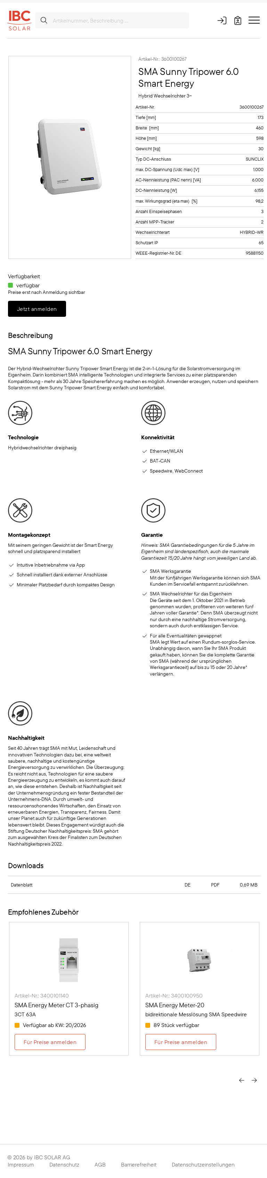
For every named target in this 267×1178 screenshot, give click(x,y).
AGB (100, 1164)
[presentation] (241, 1079)
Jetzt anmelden (37, 308)
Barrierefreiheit (138, 1164)
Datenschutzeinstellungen (203, 1164)
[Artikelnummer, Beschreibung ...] (112, 20)
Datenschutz (64, 1164)
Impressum (21, 1164)
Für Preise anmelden (50, 1042)
